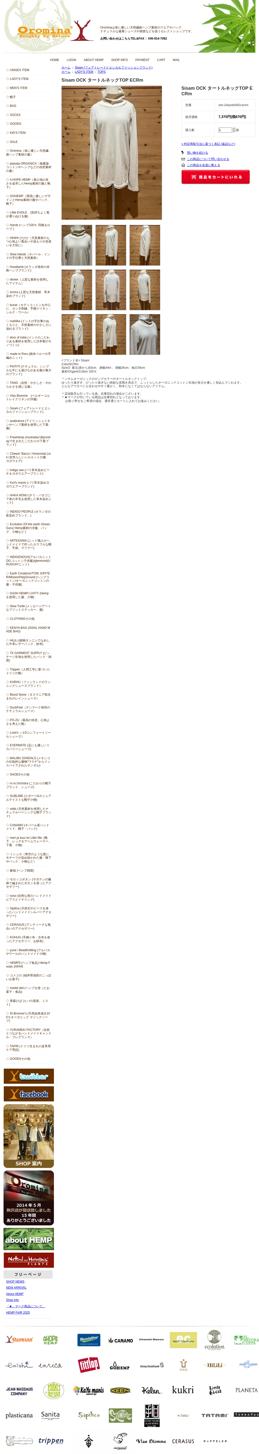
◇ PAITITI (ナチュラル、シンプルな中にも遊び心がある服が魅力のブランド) (28, 370)
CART (161, 60)
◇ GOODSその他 (18, 1059)
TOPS (102, 72)
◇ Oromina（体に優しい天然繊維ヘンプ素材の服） (27, 152)
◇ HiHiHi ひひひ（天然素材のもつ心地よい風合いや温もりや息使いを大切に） (28, 241)
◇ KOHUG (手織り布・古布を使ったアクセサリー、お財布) (28, 939)
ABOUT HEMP (94, 60)
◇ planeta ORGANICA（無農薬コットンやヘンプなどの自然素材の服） (28, 167)
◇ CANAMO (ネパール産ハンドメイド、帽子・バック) (27, 827)
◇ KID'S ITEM (16, 133)
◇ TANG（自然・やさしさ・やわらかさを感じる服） (28, 384)
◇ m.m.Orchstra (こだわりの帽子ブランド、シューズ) (28, 785)
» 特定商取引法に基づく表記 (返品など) (208, 144)
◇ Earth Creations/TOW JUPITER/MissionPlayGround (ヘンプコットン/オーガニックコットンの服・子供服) (28, 579)
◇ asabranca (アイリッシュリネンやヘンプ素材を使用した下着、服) (28, 424)
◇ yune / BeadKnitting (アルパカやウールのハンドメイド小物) (28, 952)
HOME (54, 60)
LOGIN (71, 60)
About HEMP (14, 1294)
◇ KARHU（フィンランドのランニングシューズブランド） (28, 684)
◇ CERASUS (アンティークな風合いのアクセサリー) (28, 926)
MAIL (176, 60)
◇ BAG (11, 106)
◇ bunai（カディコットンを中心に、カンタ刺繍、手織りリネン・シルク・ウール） (28, 308)
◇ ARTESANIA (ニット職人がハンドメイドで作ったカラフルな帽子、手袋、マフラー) (28, 544)
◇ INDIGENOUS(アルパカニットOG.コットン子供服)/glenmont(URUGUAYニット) (28, 560)
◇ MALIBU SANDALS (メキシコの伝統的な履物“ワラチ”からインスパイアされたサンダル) (28, 761)
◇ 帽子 (11, 97)
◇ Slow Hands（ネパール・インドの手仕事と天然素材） (28, 256)
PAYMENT (142, 60)
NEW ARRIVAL (16, 1287)
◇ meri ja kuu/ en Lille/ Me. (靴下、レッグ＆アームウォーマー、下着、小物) (28, 841)
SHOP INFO (119, 60)
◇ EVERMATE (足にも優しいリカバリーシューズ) (27, 747)
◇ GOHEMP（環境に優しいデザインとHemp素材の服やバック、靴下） (28, 199)
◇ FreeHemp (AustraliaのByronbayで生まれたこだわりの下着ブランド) (28, 441)
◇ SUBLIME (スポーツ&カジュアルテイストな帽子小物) (28, 797)
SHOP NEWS (15, 1281)
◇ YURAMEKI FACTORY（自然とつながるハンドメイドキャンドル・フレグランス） (28, 1033)
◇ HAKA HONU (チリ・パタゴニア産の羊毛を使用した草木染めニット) (28, 498)
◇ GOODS (13, 124)
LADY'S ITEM (84, 72)
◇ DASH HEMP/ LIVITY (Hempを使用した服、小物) (27, 595)
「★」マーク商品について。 (25, 1306)
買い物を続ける (197, 152)
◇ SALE (12, 142)
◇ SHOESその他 (17, 774)
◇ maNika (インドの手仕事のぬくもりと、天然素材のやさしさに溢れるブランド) (28, 324)
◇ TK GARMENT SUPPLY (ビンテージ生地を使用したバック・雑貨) (28, 656)
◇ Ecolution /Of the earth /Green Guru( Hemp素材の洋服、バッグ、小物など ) (28, 527)
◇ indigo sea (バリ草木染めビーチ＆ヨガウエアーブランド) (28, 472)
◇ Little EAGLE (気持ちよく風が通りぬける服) (27, 214)
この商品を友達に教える (203, 165)
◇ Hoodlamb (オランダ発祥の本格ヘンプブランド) (28, 268)
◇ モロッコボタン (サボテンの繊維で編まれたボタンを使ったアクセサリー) (28, 883)
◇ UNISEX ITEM (17, 70)
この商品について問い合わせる (208, 159)
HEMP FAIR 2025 (18, 1312)
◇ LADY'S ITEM (17, 79)
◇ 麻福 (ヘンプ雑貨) (20, 870)
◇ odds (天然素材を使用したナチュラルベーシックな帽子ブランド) (28, 812)
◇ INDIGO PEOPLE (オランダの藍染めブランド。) (28, 513)
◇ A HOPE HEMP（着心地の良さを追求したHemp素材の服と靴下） (28, 183)
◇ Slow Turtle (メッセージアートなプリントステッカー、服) (28, 608)
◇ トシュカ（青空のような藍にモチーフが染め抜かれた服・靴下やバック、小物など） (28, 857)
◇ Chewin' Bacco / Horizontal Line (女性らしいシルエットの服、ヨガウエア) (28, 457)
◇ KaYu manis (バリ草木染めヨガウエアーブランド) (27, 484)
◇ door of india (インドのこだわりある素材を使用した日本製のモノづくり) (28, 341)
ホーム (66, 67)
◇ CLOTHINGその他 (20, 619)
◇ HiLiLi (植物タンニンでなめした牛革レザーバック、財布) (28, 642)
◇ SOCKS (13, 115)
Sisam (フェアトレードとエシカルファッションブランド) (114, 67)
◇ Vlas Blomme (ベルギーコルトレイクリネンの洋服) (28, 397)
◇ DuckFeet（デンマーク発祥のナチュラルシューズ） (28, 709)
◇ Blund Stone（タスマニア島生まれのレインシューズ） (28, 696)
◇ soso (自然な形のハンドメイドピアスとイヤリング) (28, 897)
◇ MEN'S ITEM (16, 88)
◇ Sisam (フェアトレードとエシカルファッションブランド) (28, 410)
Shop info (12, 1300)
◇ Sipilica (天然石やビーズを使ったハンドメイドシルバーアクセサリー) (28, 912)
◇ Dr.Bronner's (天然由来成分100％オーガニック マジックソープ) (28, 1017)
